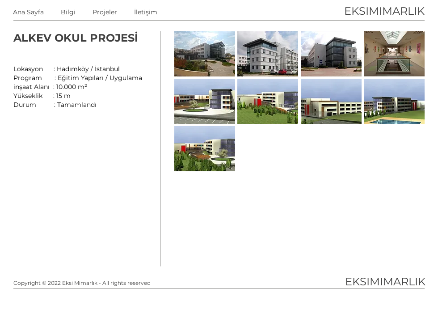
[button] (204, 53)
